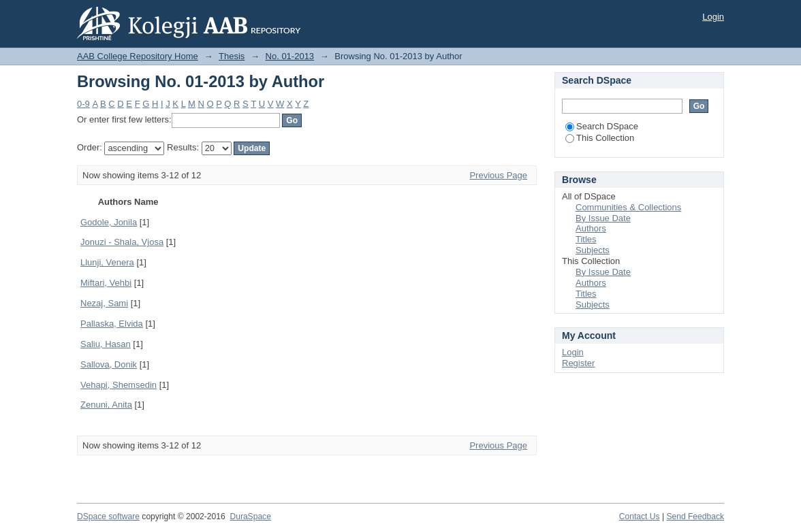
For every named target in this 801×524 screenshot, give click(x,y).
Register (578, 363)
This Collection (599, 138)
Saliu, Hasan (105, 344)
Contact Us (639, 516)
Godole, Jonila (108, 222)
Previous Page (498, 175)
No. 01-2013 (290, 56)
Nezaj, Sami (104, 303)
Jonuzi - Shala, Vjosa (121, 242)
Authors (591, 228)
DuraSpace (250, 516)
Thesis (232, 56)
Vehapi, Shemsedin (118, 385)
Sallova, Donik (108, 364)
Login (713, 17)
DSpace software (108, 516)
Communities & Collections (628, 207)
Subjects (593, 250)
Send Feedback (695, 516)
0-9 (83, 104)
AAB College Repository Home (137, 56)
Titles (586, 239)
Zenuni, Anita (106, 404)
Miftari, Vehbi (105, 283)
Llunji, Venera (107, 262)
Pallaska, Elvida (111, 323)
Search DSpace (601, 126)
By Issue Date (603, 218)
